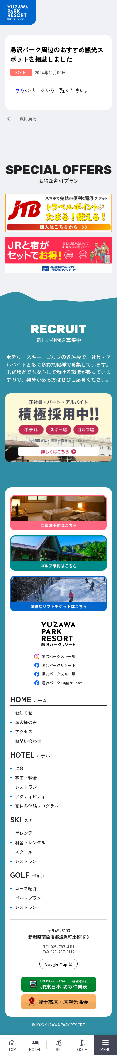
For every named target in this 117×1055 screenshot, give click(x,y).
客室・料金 (26, 777)
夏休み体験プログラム (37, 806)
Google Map (58, 964)
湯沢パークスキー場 (55, 656)
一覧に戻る (21, 118)
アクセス (23, 731)
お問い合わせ (28, 741)
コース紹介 (26, 888)
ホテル (30, 755)
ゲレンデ (23, 833)
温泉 (19, 768)
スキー (23, 820)
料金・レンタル (30, 842)
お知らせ (23, 713)
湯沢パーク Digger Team (58, 682)
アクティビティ (30, 796)
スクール (23, 852)
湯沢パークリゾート (55, 665)
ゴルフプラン (28, 898)
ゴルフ (27, 875)
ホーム (28, 699)
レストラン (26, 787)
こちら (17, 90)
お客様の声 (26, 722)
